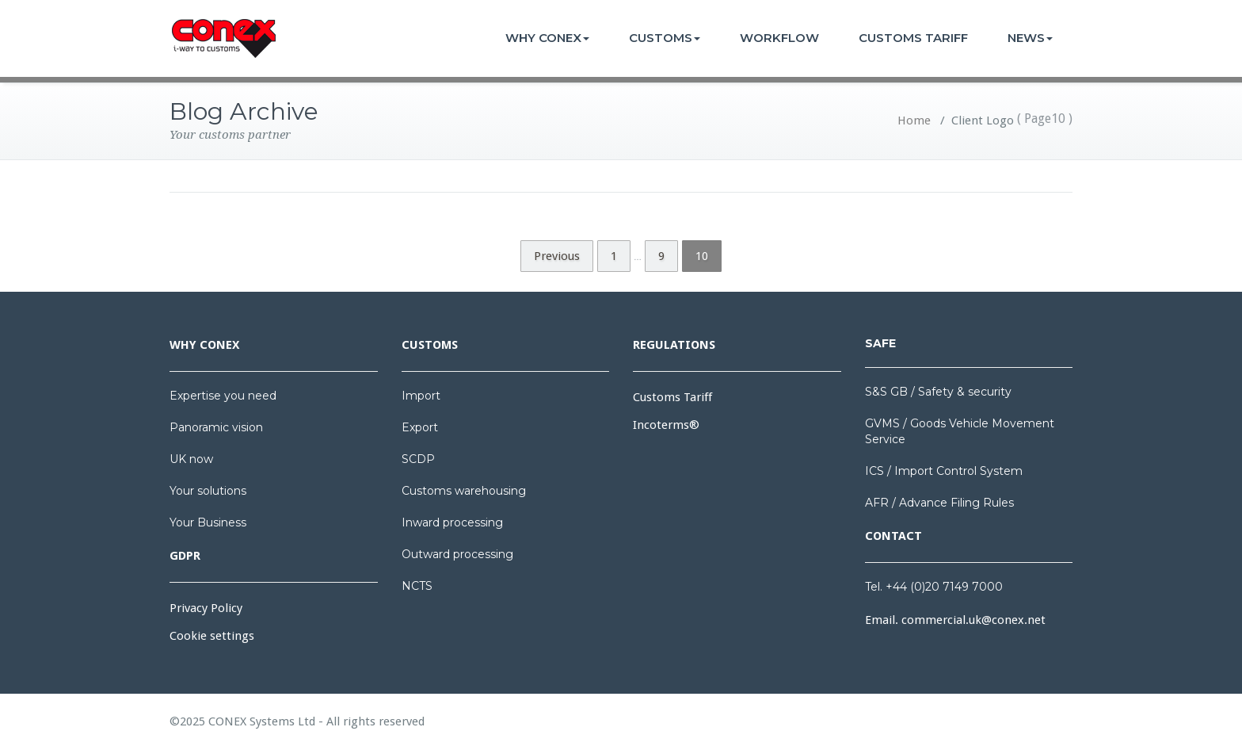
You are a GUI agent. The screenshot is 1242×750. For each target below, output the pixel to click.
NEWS (1030, 37)
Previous (557, 256)
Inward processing (452, 522)
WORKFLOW (779, 37)
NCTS (417, 586)
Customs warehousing (464, 491)
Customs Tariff (672, 397)
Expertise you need (223, 395)
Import (421, 395)
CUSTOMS (664, 37)
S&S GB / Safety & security (938, 392)
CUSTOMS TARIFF (913, 37)
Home (914, 120)
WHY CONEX (547, 37)
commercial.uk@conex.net (973, 620)
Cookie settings (212, 636)
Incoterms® (666, 425)
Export (420, 427)
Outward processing (457, 554)
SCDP (418, 459)
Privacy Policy (206, 608)
